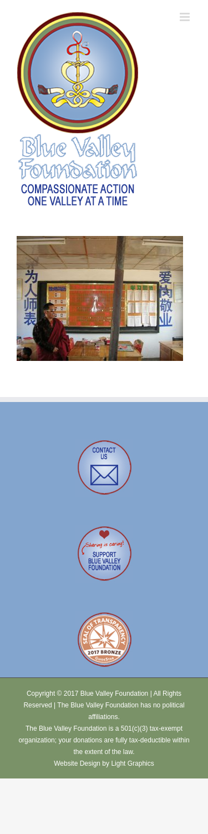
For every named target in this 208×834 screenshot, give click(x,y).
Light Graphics (132, 763)
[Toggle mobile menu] (185, 17)
